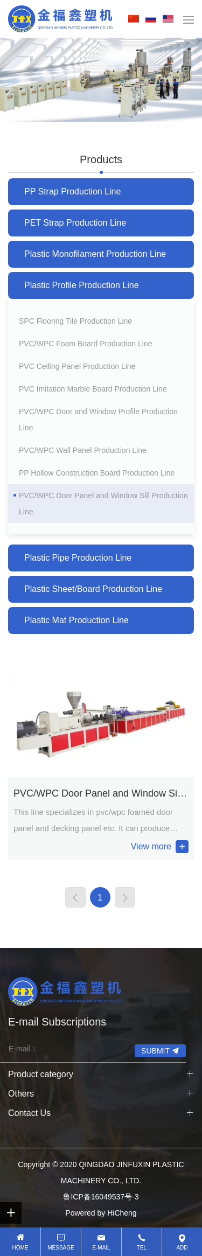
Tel (142, 1248)
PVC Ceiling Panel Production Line (77, 366)
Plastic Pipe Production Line (77, 557)
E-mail (101, 1248)
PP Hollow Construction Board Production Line (97, 473)
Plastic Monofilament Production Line (95, 254)
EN (170, 19)
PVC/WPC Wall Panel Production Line (83, 450)
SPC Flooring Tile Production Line (75, 321)
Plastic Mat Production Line (76, 620)
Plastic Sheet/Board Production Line (93, 589)
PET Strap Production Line (75, 222)
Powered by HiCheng (100, 1213)
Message (60, 1248)
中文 (135, 19)
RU (153, 19)
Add (181, 1248)
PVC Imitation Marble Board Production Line (93, 389)
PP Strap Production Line (72, 191)
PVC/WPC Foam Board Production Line (85, 343)
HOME (20, 1248)
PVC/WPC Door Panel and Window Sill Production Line (103, 503)
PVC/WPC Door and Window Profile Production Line (98, 419)
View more (151, 846)
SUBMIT (155, 1050)
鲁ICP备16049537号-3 (100, 1196)
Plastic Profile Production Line (81, 285)
